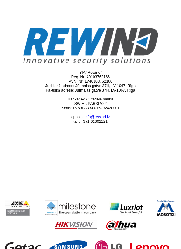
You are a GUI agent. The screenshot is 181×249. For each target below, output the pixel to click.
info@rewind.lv (97, 117)
